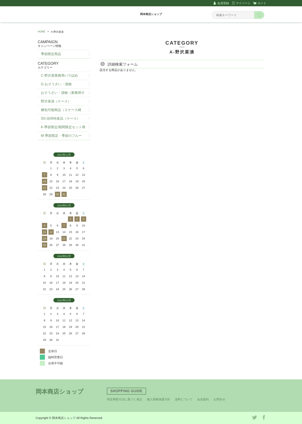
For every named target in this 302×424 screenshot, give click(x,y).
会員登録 (223, 3)
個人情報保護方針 (158, 399)
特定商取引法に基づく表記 (124, 399)
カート (262, 3)
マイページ (243, 3)
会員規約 (203, 399)
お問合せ (219, 399)
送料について (184, 399)
